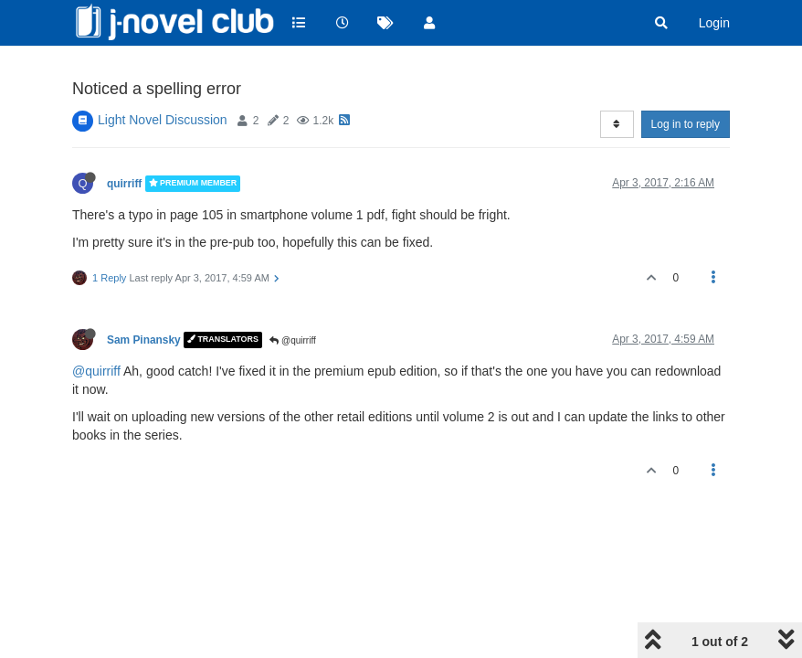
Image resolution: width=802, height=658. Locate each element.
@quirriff (292, 340)
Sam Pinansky (144, 340)
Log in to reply (685, 124)
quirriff (124, 183)
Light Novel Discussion (162, 119)
